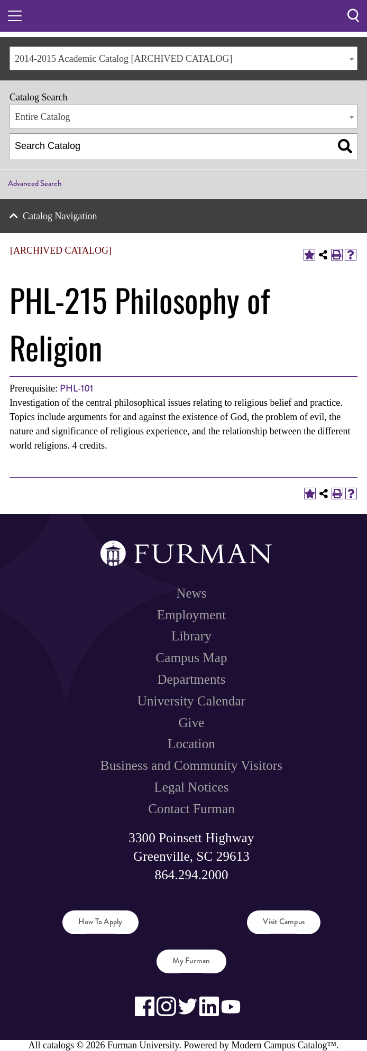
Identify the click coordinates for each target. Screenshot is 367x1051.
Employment (191, 615)
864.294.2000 (191, 875)
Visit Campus (284, 921)
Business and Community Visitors (191, 765)
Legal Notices (191, 787)
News (191, 593)
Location (191, 744)
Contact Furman (191, 809)
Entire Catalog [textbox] (42, 116)
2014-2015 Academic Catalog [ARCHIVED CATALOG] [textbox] (124, 58)
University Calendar (191, 701)
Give (191, 722)
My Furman (191, 960)
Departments (191, 679)
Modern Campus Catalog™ (283, 1045)
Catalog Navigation (60, 216)
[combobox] (183, 58)
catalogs (58, 1045)
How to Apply (100, 921)
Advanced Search (35, 183)
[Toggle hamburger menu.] (15, 16)
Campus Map (191, 657)
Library (191, 636)
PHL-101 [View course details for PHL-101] (76, 388)
